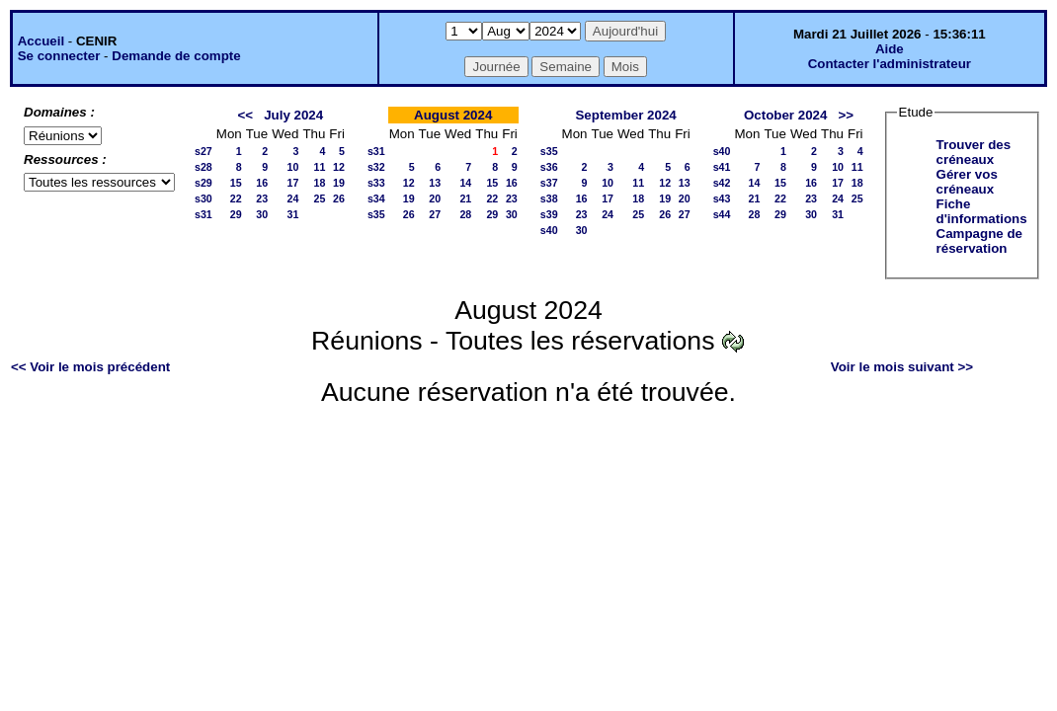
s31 (203, 214)
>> (846, 115)
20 (435, 198)
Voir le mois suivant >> (902, 366)
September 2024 (625, 115)
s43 (722, 198)
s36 (549, 167)
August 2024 (453, 115)
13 (435, 183)
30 (262, 214)
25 (319, 198)
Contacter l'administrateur (889, 63)
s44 (722, 214)
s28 (203, 167)
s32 (376, 167)
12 (339, 167)
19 (339, 183)
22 (236, 198)
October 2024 (785, 115)
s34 (376, 198)
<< (245, 115)
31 (293, 214)
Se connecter (59, 55)
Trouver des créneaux (974, 152)
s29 (203, 183)
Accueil (41, 41)
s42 (722, 183)
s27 (203, 151)
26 (339, 198)
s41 (722, 167)
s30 (203, 198)
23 (262, 198)
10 (293, 167)
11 (319, 167)
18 (319, 183)
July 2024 (293, 115)
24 (293, 198)
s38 (549, 198)
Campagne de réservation (979, 241)
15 (236, 183)
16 (262, 183)
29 (236, 214)
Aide (889, 48)
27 (435, 214)
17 (293, 183)
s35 (376, 214)
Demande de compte (176, 55)
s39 (549, 214)
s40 (549, 230)
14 (465, 183)
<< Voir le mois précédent (90, 366)
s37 (549, 183)
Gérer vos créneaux (967, 182)
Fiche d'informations (981, 211)
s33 (376, 183)
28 (465, 214)
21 (465, 198)
